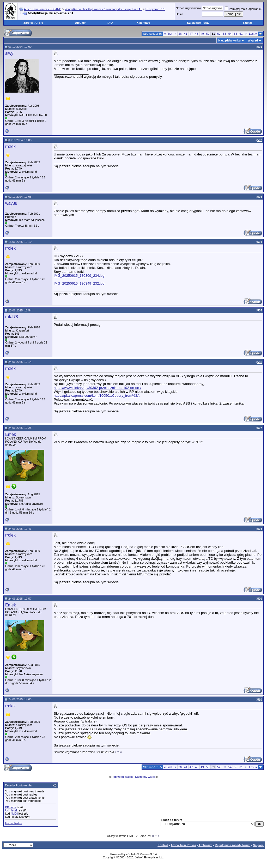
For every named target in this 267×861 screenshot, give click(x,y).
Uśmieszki (11, 810)
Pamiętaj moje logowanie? (243, 8)
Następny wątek (145, 776)
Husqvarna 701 (155, 9)
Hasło (179, 14)
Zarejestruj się (33, 22)
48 (196, 33)
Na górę (258, 845)
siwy (9, 53)
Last (253, 33)
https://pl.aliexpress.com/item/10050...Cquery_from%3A (96, 396)
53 (224, 33)
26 (180, 33)
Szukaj (247, 22)
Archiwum (205, 845)
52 (218, 33)
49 (202, 33)
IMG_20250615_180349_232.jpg (79, 283)
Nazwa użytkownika (188, 8)
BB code (10, 807)
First (168, 33)
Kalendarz (143, 22)
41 (185, 33)
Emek (10, 434)
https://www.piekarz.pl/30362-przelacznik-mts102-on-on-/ (97, 388)
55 (235, 33)
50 (207, 33)
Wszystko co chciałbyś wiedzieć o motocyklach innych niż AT (103, 9)
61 (240, 33)
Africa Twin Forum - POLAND (42, 9)
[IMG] (14, 813)
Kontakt (162, 845)
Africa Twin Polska (183, 845)
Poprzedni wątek (122, 776)
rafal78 (11, 317)
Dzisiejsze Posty (198, 22)
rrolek (10, 146)
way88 (11, 203)
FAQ (110, 22)
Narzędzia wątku (229, 40)
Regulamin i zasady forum (232, 845)
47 (191, 33)
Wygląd (253, 40)
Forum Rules (13, 823)
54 (230, 33)
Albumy (80, 22)
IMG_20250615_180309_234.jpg (79, 276)
